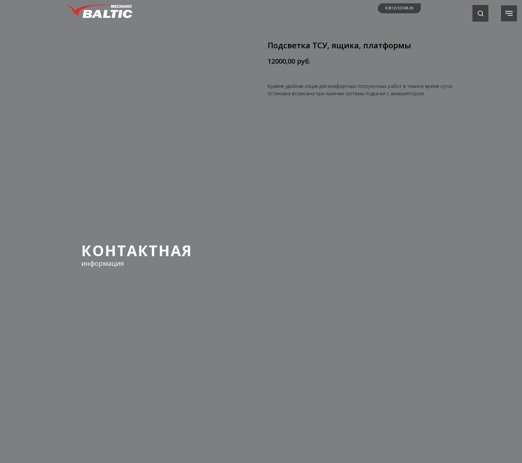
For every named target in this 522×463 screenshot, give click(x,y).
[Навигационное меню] (509, 13)
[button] (480, 13)
